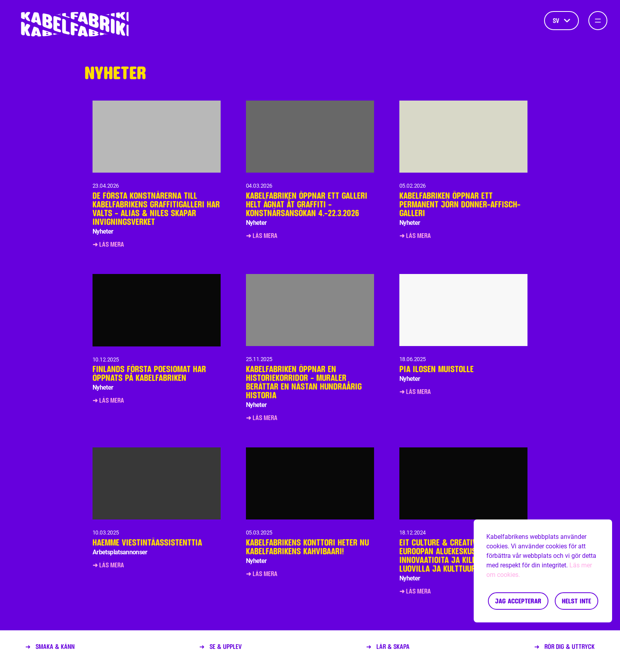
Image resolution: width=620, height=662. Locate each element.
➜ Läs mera (108, 244)
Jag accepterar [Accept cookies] (518, 601)
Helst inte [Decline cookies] (576, 601)
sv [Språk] (561, 20)
